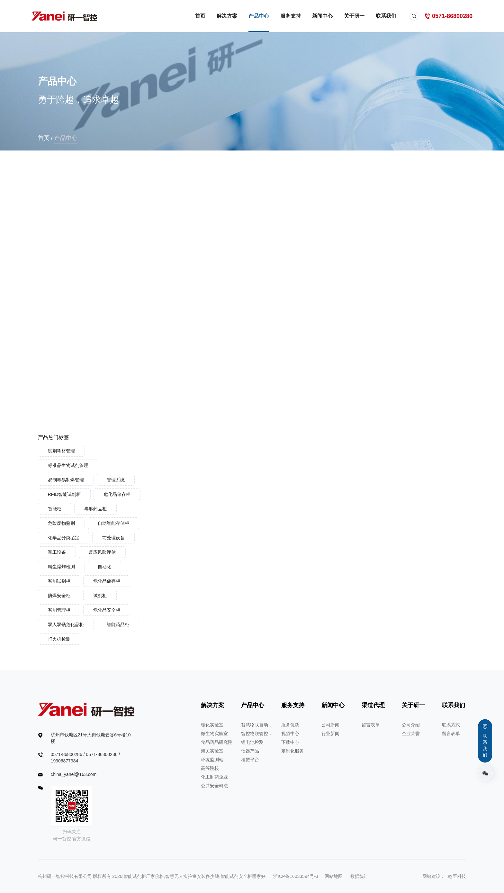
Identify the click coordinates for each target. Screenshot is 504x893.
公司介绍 (411, 725)
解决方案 (227, 16)
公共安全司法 (214, 785)
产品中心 (258, 16)
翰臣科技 (457, 876)
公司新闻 (330, 725)
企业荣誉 (411, 733)
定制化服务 (292, 751)
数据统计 (359, 876)
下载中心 (290, 742)
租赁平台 (250, 759)
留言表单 (371, 725)
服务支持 (290, 16)
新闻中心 (322, 16)
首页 (200, 16)
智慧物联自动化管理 (257, 725)
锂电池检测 (252, 742)
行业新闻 (330, 733)
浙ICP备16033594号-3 (295, 876)
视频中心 (290, 733)
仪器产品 (250, 751)
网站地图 (334, 876)
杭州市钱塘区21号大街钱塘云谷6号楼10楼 (91, 738)
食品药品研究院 (216, 742)
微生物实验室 (214, 733)
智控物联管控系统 (257, 733)
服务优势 (290, 725)
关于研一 (354, 16)
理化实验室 (212, 725)
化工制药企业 (214, 777)
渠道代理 (373, 705)
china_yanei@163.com (74, 774)
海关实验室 (212, 751)
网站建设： (433, 876)
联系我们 (386, 16)
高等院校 (210, 768)
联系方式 (451, 725)
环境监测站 (212, 759)
